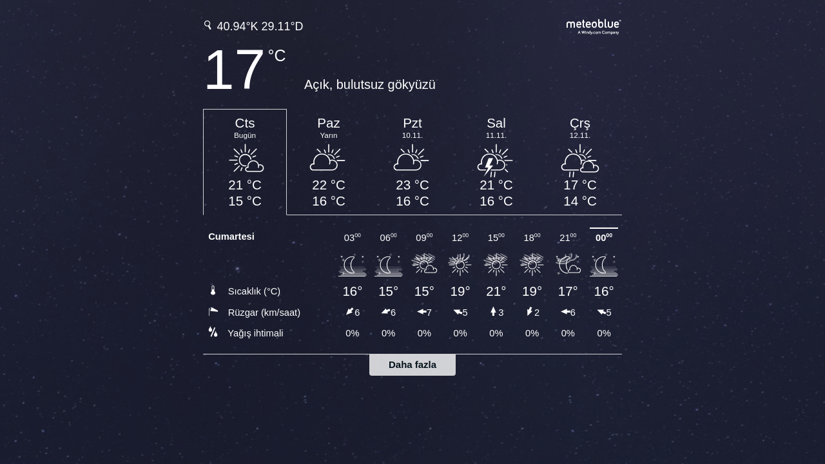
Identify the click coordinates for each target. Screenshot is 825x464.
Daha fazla (412, 364)
